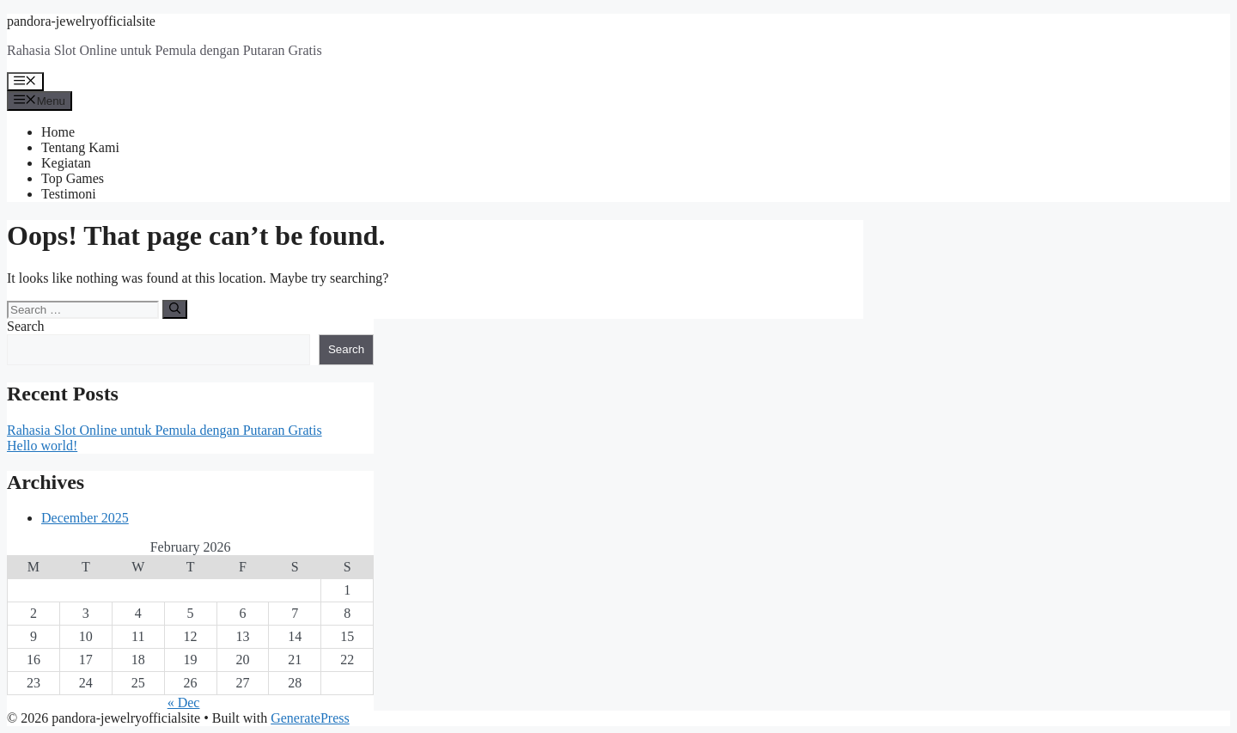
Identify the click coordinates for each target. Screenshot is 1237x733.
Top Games (72, 178)
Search (26, 326)
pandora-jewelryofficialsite (81, 21)
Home (58, 132)
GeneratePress (310, 718)
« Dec (184, 702)
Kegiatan (66, 163)
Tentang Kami (80, 147)
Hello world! (42, 445)
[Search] (174, 309)
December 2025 (85, 517)
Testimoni (68, 193)
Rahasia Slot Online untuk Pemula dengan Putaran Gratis (164, 430)
